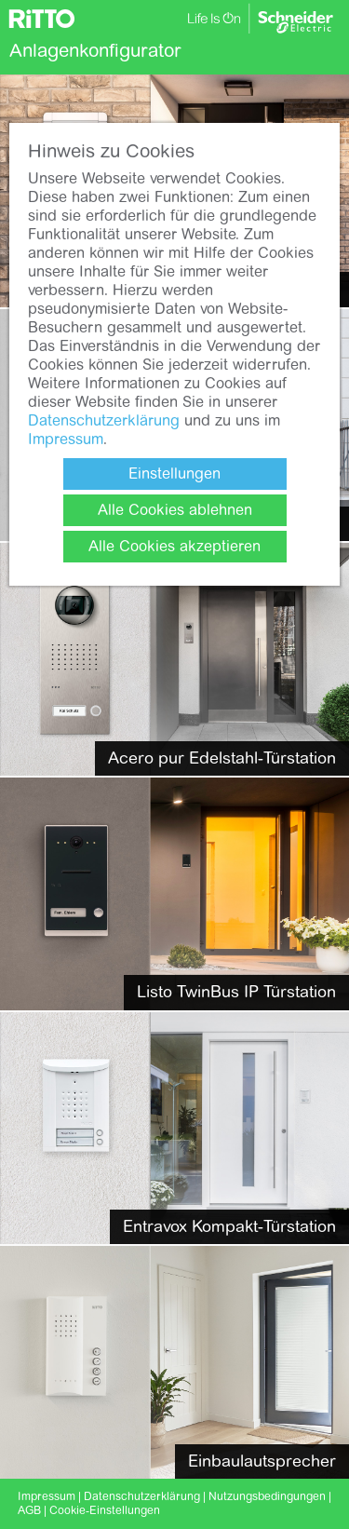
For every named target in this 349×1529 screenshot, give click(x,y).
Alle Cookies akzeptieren (174, 546)
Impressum (65, 439)
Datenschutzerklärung (104, 420)
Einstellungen (174, 473)
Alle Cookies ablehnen (175, 510)
